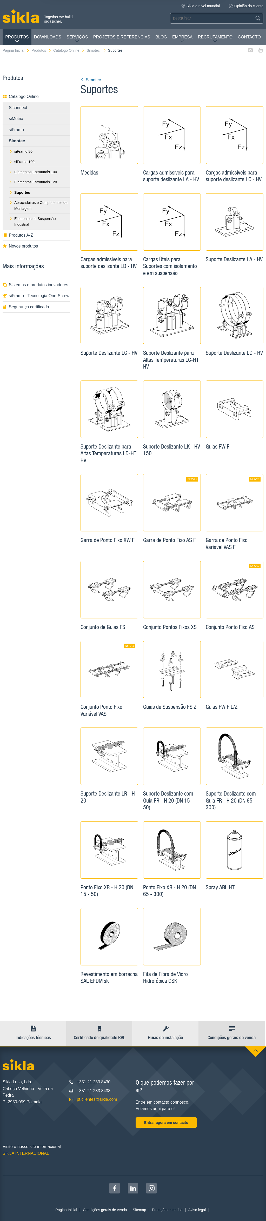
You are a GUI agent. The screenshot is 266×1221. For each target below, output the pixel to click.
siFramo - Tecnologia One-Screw (36, 295)
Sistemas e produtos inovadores (35, 285)
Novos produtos (20, 246)
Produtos (17, 39)
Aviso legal (197, 1210)
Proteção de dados (167, 1210)
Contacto (249, 37)
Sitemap (139, 1210)
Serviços (77, 39)
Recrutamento (215, 39)
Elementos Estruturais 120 (33, 182)
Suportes (115, 50)
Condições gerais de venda (105, 1210)
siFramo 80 (20, 151)
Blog (161, 37)
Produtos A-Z (18, 235)
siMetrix (16, 118)
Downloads (47, 37)
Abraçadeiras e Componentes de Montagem (38, 205)
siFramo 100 (22, 162)
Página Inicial (16, 50)
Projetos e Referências (121, 37)
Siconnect (18, 107)
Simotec (96, 50)
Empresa (182, 39)
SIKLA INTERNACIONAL (26, 1153)
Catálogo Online (69, 50)
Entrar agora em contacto (166, 1122)
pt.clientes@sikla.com (97, 1099)
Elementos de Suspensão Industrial (32, 221)
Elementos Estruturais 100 (33, 172)
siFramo (16, 130)
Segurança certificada (26, 307)
